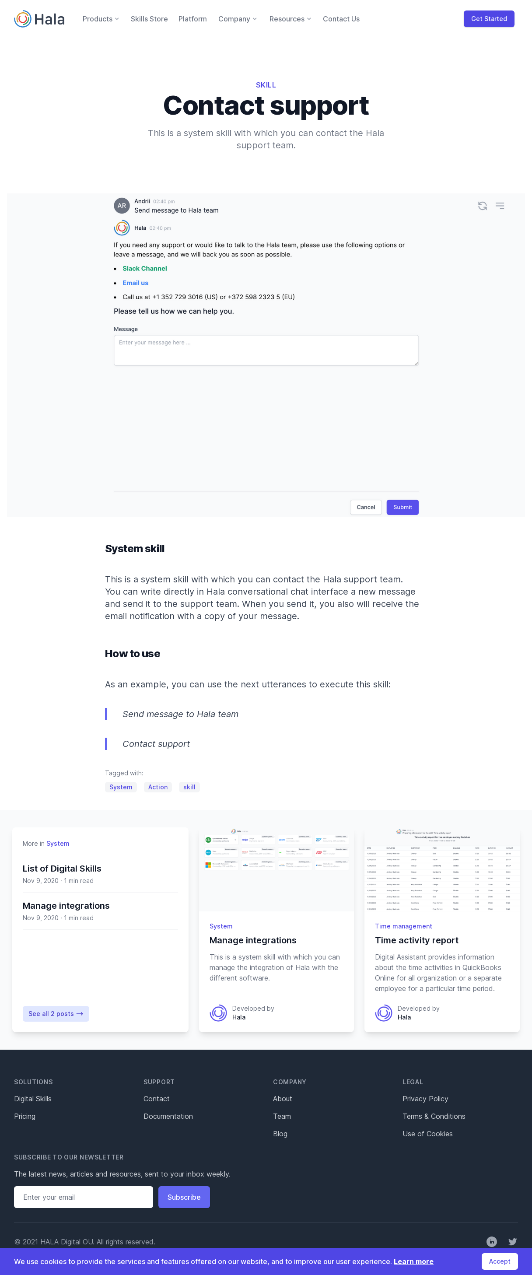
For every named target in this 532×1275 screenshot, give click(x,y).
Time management (403, 926)
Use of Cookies (427, 1133)
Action (158, 787)
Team (282, 1116)
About (282, 1098)
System (121, 787)
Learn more (414, 1261)
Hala (238, 1017)
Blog (280, 1133)
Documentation (168, 1116)
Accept (500, 1261)
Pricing (24, 1116)
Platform (192, 18)
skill (189, 787)
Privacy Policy (425, 1098)
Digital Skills (33, 1098)
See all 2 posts (56, 1014)
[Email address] (83, 1197)
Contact (157, 1098)
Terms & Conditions (434, 1116)
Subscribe (184, 1197)
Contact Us (341, 18)
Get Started (489, 18)
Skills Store (149, 18)
